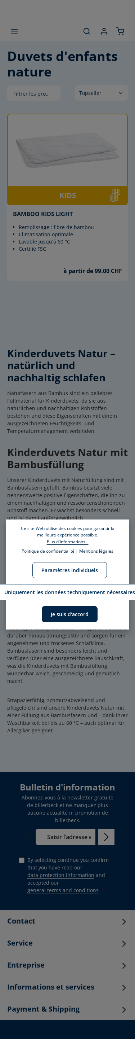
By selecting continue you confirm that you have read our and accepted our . (68, 875)
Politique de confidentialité (48, 551)
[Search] (87, 31)
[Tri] (101, 93)
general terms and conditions (63, 890)
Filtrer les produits (36, 93)
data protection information (60, 875)
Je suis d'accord (70, 614)
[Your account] (104, 31)
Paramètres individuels (69, 570)
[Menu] (14, 31)
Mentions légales (96, 551)
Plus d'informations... (68, 542)
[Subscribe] (106, 837)
